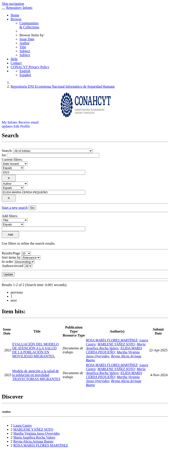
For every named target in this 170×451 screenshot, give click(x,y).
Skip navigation (13, 4)
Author (24, 43)
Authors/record (12, 266)
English (24, 71)
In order (7, 261)
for (4, 155)
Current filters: (12, 159)
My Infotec (10, 122)
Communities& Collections (29, 25)
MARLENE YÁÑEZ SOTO (116, 344)
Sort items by (11, 257)
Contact (16, 63)
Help (14, 59)
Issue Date (26, 39)
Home (15, 15)
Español (25, 75)
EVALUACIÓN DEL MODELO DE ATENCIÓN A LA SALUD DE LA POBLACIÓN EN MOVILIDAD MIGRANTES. (35, 350)
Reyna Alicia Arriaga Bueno (33, 441)
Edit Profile (22, 126)
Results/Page (11, 253)
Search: (7, 151)
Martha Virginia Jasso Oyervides (36, 433)
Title (22, 47)
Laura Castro (22, 425)
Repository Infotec (19, 8)
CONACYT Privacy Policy (30, 67)
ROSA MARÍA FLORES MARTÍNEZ (111, 340)
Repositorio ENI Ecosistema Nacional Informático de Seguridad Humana (63, 86)
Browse (16, 19)
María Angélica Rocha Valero (115, 346)
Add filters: (10, 216)
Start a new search (15, 207)
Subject (24, 51)
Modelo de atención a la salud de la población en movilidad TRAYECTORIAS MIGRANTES (36, 375)
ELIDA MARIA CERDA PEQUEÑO (114, 350)
